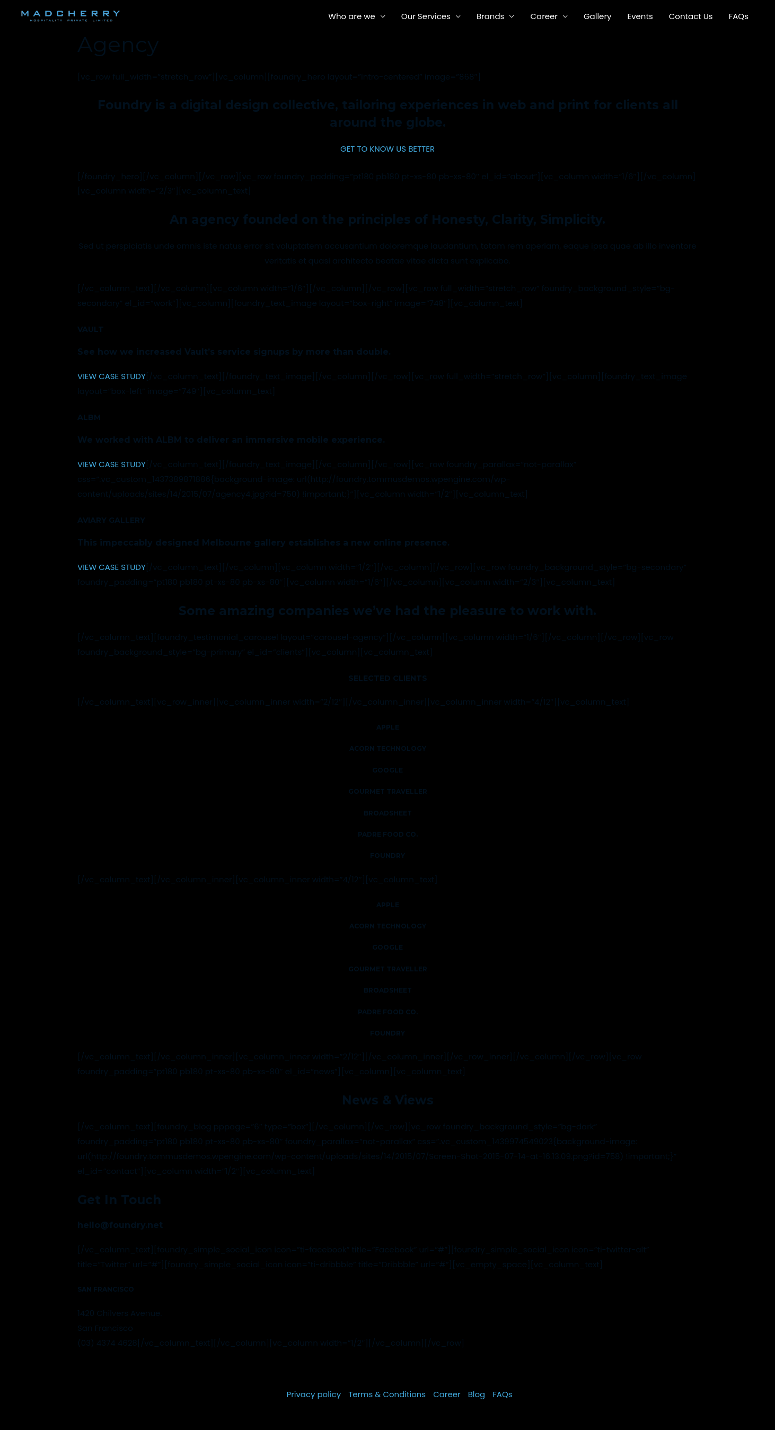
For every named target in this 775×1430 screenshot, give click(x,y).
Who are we (351, 16)
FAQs (738, 16)
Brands (491, 16)
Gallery (598, 16)
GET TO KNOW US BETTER (387, 148)
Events (640, 16)
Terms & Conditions (387, 1394)
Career (544, 16)
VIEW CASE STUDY (111, 376)
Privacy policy (313, 1394)
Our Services (426, 16)
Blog (477, 1394)
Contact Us (691, 16)
